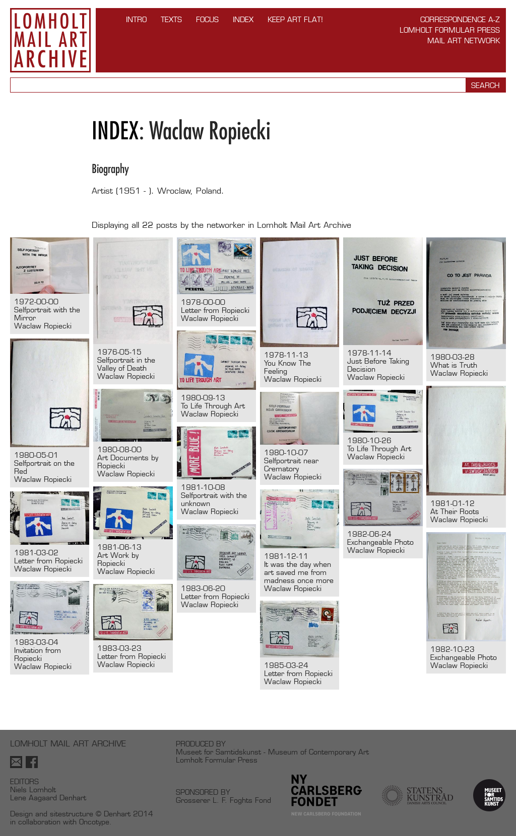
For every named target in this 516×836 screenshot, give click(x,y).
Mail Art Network (463, 40)
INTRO (136, 19)
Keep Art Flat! (295, 19)
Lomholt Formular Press (450, 30)
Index (243, 19)
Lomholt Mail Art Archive (50, 40)
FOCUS (207, 19)
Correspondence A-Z (460, 19)
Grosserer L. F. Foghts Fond (223, 800)
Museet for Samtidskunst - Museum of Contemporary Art (272, 751)
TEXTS (171, 19)
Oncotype (94, 821)
